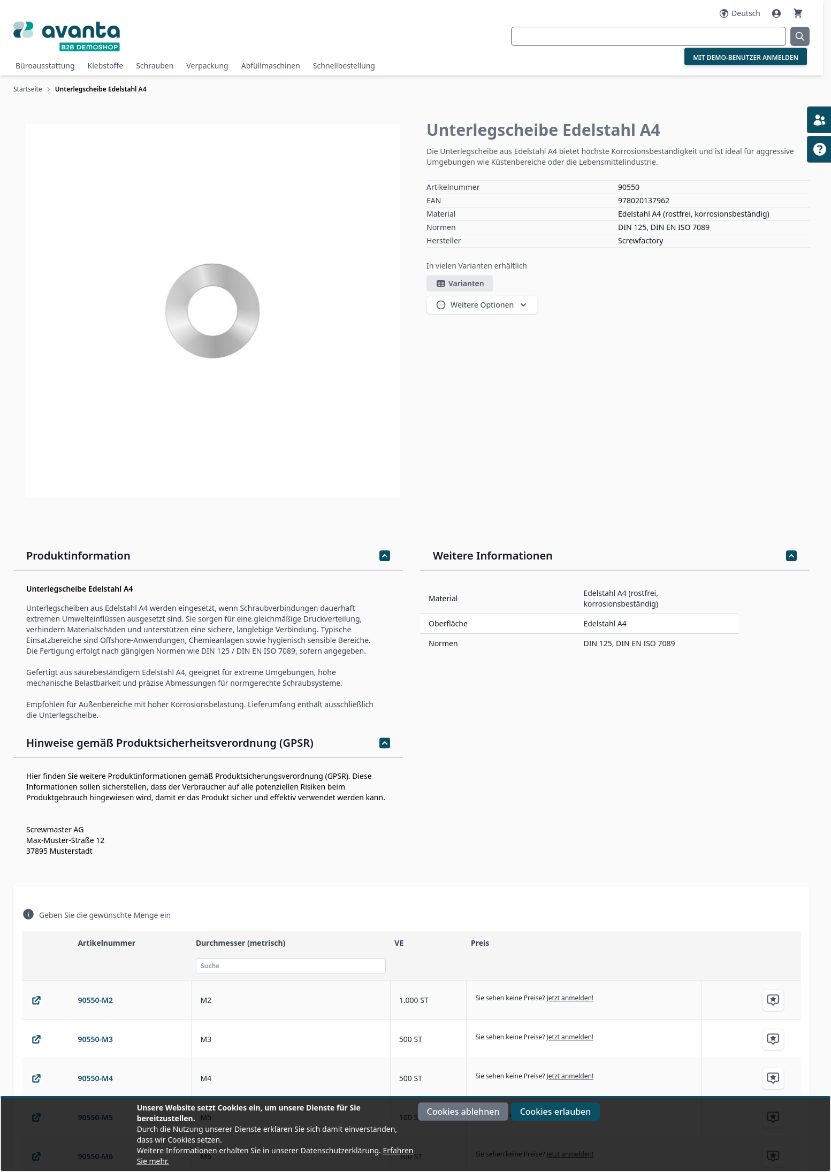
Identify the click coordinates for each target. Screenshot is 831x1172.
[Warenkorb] (797, 13)
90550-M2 (95, 1000)
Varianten (460, 283)
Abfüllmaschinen (270, 65)
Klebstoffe (106, 65)
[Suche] (291, 966)
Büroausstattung (45, 65)
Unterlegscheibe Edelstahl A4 (101, 89)
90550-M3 (95, 1039)
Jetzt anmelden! (570, 997)
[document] (415, 1134)
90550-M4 (95, 1078)
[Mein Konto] (777, 13)
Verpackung (207, 65)
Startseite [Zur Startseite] (27, 89)
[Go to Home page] (146, 36)
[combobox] (648, 36)
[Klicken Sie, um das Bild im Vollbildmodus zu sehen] (212, 311)
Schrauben (154, 65)
